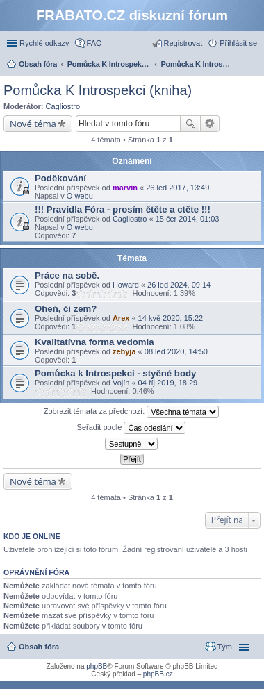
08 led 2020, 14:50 (176, 351)
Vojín (121, 383)
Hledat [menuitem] (252, 65)
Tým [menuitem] (224, 646)
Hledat (190, 123)
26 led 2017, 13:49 (177, 187)
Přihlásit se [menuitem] (238, 43)
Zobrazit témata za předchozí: (132, 412)
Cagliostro (63, 106)
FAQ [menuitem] (94, 43)
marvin (125, 187)
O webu (80, 196)
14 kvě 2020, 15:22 (171, 318)
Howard (126, 285)
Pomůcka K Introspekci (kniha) (97, 90)
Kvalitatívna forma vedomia (94, 342)
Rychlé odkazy (44, 43)
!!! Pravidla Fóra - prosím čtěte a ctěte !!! (123, 209)
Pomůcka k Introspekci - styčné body (115, 373)
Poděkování (60, 178)
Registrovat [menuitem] (183, 43)
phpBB (96, 666)
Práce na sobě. (67, 275)
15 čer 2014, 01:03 (188, 219)
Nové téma (33, 123)
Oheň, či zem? (66, 309)
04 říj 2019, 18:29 (168, 383)
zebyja (124, 351)
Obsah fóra (39, 646)
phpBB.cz (158, 674)
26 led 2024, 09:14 (179, 285)
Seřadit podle (131, 428)
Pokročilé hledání (210, 123)
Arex (121, 318)
